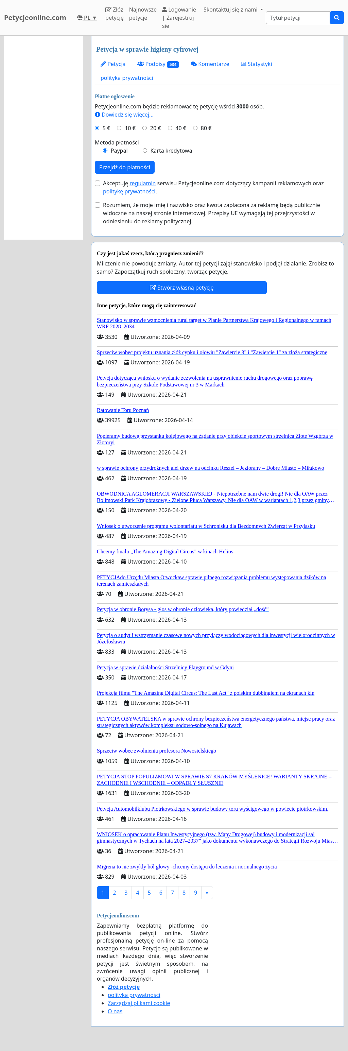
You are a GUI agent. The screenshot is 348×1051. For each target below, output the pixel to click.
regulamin (142, 183)
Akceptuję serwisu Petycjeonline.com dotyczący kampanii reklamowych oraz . (213, 187)
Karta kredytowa (171, 150)
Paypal (119, 150)
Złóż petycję (114, 13)
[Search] (298, 17)
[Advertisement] (43, 138)
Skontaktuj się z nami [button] (231, 9)
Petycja (113, 64)
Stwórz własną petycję (181, 287)
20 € (155, 128)
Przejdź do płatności (124, 167)
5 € (106, 128)
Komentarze (210, 64)
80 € (206, 128)
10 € (130, 128)
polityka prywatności (127, 78)
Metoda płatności (117, 142)
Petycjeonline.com (35, 17)
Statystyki (256, 64)
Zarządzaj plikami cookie (139, 1003)
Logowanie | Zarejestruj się (179, 18)
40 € (180, 128)
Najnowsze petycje (143, 13)
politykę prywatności (129, 191)
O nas (115, 1011)
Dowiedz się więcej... (124, 114)
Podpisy (158, 64)
